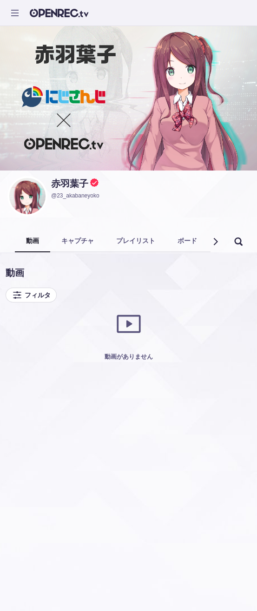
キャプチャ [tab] (77, 240)
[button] (215, 241)
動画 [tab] (32, 240)
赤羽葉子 (69, 183)
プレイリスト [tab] (135, 240)
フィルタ (31, 295)
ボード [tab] (187, 240)
